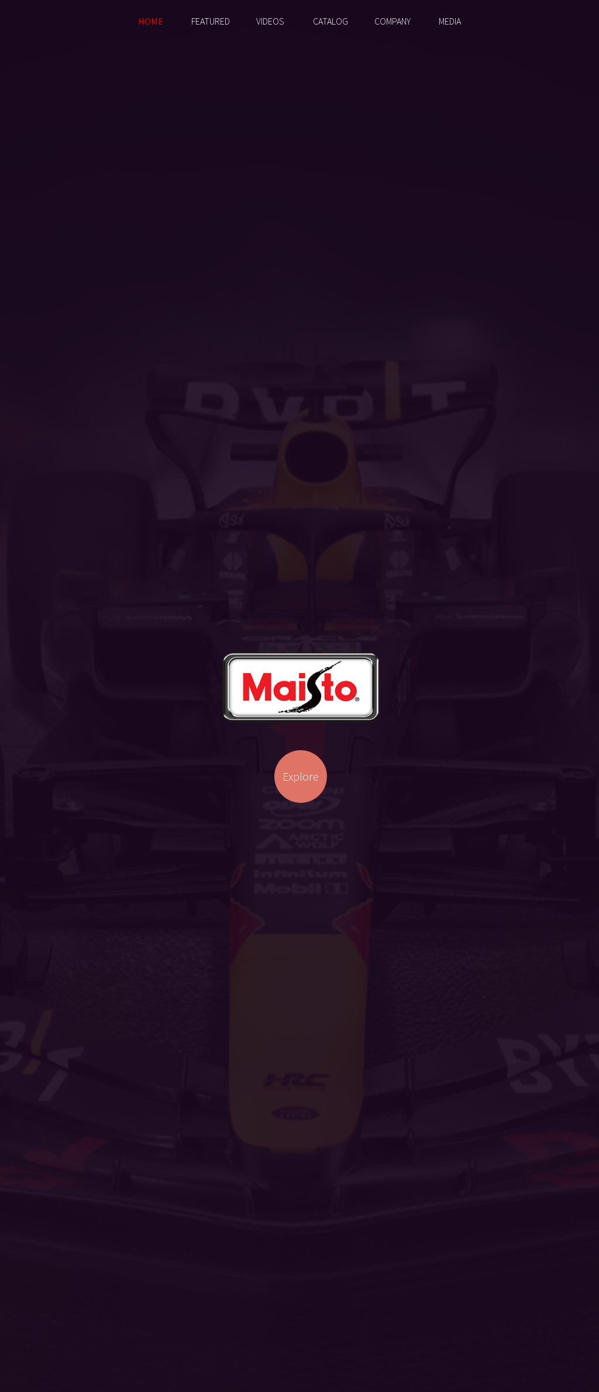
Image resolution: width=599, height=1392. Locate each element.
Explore (301, 776)
